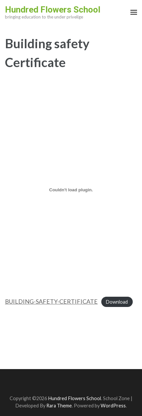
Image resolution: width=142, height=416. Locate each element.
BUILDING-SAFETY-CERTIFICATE (51, 301)
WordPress (113, 405)
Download (117, 302)
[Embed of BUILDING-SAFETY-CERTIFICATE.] (71, 190)
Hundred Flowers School (52, 10)
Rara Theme (59, 405)
